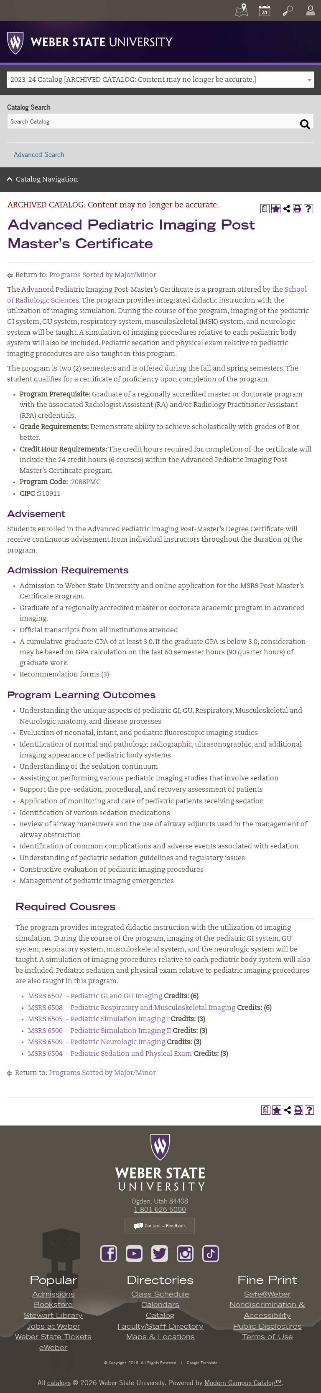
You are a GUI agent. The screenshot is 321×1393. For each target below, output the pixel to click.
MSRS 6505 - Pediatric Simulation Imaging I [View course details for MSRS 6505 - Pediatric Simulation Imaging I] (98, 1019)
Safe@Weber (267, 1294)
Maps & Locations (160, 1337)
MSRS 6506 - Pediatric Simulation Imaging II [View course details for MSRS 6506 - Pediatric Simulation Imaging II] (99, 1031)
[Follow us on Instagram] (185, 1252)
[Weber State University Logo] (90, 41)
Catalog (160, 1315)
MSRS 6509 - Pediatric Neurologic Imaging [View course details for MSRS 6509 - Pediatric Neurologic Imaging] (96, 1042)
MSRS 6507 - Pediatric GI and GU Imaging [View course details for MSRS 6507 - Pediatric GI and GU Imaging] (95, 996)
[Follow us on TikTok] (210, 1252)
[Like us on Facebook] (108, 1252)
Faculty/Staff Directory (160, 1326)
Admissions (53, 1294)
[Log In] (310, 10)
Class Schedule (160, 1294)
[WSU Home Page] (160, 1161)
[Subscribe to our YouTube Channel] (134, 1252)
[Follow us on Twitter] (159, 1252)
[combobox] (160, 79)
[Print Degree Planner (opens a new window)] (265, 208)
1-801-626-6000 (160, 1209)
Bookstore (53, 1305)
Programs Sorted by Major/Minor (102, 275)
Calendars (160, 1305)
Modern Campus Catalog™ (243, 1382)
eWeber (53, 1348)
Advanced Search (39, 154)
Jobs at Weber (53, 1326)
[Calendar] (264, 10)
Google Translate (201, 1362)
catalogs (59, 1382)
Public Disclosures (267, 1326)
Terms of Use (267, 1337)
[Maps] (241, 10)
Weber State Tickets (53, 1337)
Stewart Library (53, 1315)
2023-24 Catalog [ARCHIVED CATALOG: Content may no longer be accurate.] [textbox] (133, 80)
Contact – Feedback (159, 1226)
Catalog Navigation (47, 180)
